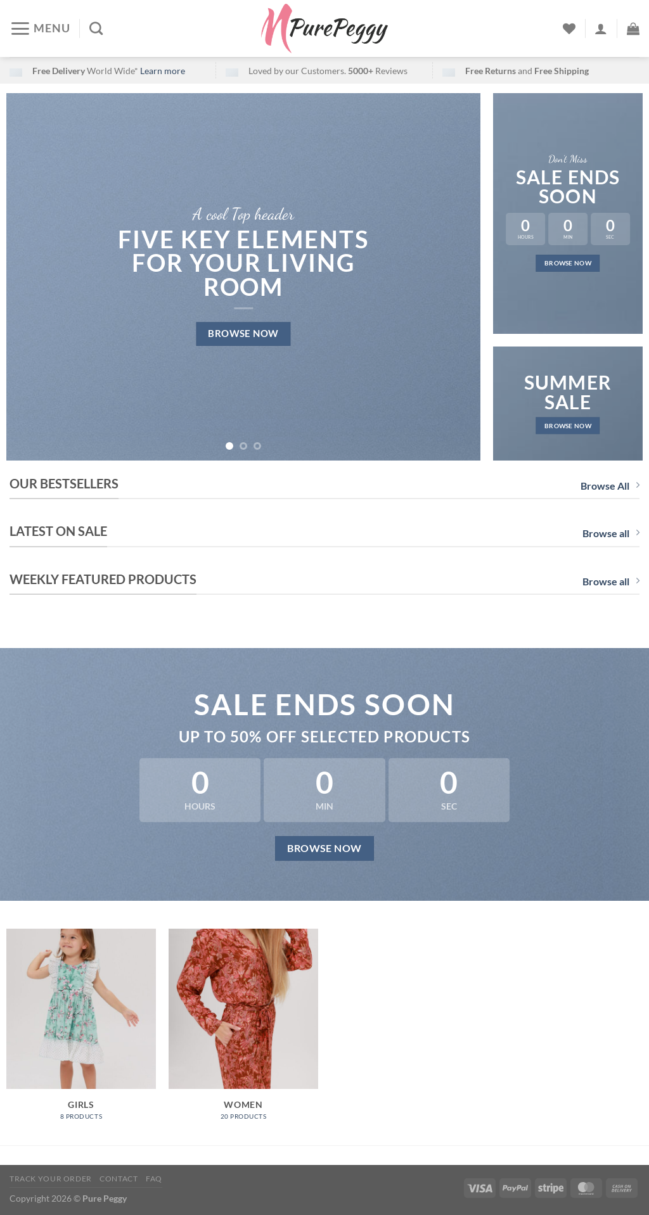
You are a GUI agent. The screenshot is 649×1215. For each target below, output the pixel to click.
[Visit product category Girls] (81, 1031)
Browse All (610, 486)
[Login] (600, 28)
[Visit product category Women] (243, 1031)
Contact (119, 1178)
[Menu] (40, 29)
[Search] (96, 28)
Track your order (51, 1178)
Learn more (162, 70)
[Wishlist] (569, 28)
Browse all (610, 533)
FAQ (154, 1178)
